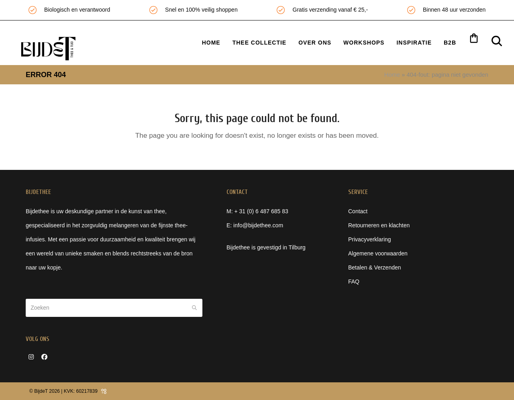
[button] (473, 40)
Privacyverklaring (369, 239)
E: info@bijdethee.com (254, 225)
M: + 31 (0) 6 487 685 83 (257, 211)
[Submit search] (194, 308)
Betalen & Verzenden (374, 267)
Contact (357, 211)
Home (392, 74)
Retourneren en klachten (379, 225)
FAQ (353, 281)
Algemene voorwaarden (378, 253)
